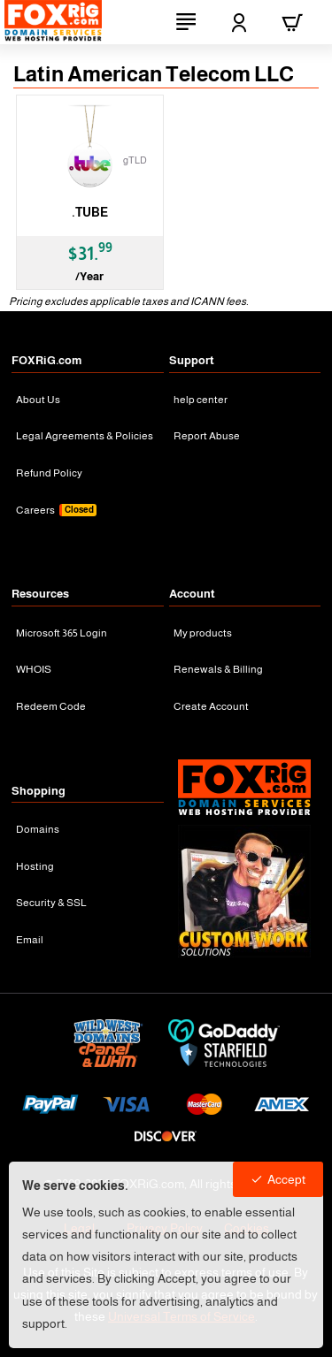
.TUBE (90, 212)
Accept (286, 1179)
